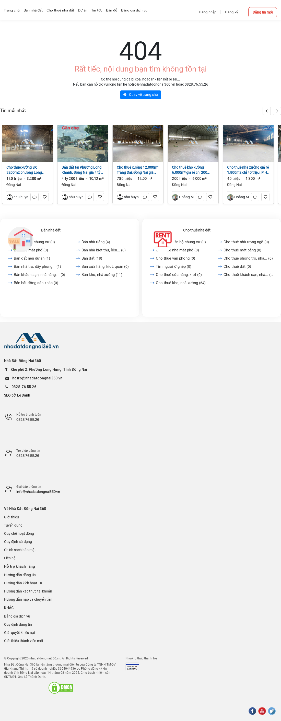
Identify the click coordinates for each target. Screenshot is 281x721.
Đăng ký (231, 12)
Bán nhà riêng (95, 242)
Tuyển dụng (13, 525)
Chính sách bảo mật (20, 550)
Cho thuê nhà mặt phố (177, 250)
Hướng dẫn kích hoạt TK (23, 583)
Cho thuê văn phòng (175, 258)
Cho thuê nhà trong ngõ (246, 242)
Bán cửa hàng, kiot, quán (105, 266)
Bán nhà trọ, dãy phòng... (37, 266)
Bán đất (91, 258)
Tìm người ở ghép (173, 266)
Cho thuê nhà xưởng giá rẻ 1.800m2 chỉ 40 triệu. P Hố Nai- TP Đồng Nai (248, 170)
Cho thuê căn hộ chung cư (181, 242)
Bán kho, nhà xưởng (101, 274)
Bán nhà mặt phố (31, 250)
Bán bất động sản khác (36, 283)
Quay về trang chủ (140, 94)
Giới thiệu (11, 517)
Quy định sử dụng (18, 542)
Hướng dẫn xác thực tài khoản (28, 591)
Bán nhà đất (51, 230)
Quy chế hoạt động (19, 533)
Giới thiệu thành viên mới (23, 641)
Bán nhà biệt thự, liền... (103, 250)
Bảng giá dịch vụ (17, 616)
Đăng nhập (207, 12)
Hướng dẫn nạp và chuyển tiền (28, 599)
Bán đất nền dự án (32, 258)
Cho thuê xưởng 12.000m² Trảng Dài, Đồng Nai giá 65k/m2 (137, 170)
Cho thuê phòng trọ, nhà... (248, 258)
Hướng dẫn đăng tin (20, 575)
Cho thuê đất (237, 266)
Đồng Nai (13, 185)
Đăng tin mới (263, 12)
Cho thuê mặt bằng (242, 250)
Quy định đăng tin (18, 624)
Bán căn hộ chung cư (34, 242)
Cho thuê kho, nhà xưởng (181, 283)
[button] (277, 111)
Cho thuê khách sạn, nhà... (248, 274)
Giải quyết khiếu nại (19, 633)
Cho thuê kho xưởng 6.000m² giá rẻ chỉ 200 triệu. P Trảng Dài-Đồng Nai (190, 170)
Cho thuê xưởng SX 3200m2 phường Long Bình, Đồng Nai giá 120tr (25, 170)
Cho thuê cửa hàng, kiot (179, 274)
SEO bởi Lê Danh (17, 395)
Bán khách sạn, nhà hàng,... (39, 274)
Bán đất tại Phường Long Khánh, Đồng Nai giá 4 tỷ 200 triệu (81, 170)
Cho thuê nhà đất (196, 230)
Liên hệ (9, 558)
